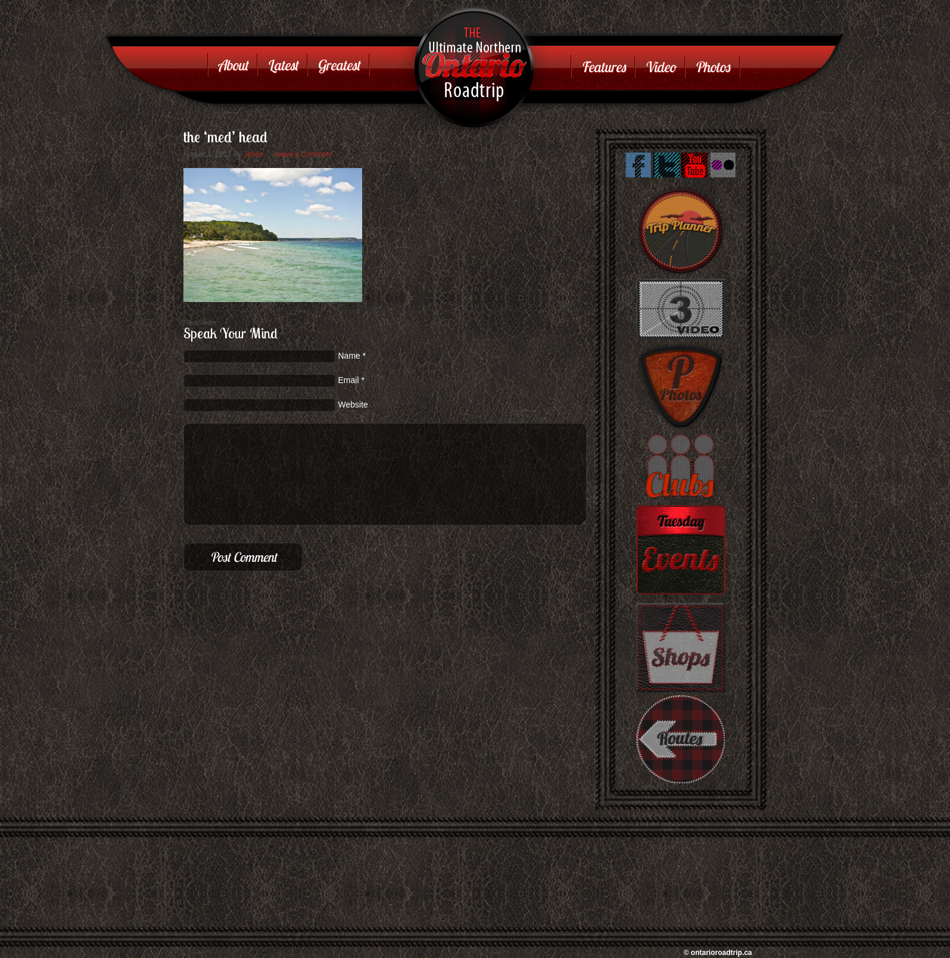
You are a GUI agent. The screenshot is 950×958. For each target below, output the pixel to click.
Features (603, 67)
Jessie (254, 154)
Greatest (338, 65)
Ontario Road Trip (462, 38)
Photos (712, 67)
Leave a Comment (302, 154)
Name (349, 355)
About (232, 65)
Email (348, 380)
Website (353, 404)
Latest (282, 65)
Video (659, 67)
